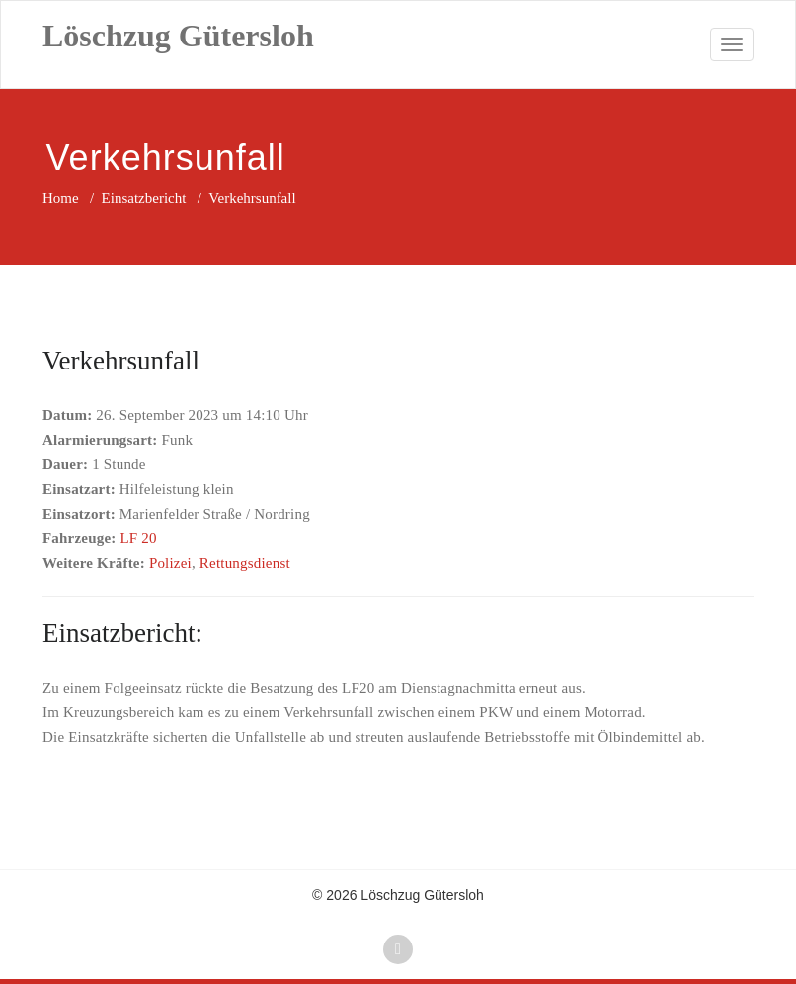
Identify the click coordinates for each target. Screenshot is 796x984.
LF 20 (137, 538)
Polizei (170, 563)
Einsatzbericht (144, 197)
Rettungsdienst (244, 563)
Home (60, 197)
